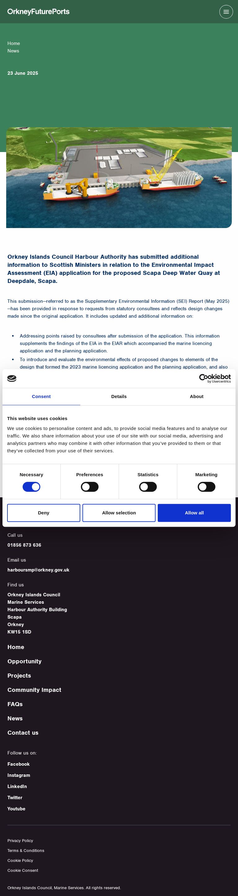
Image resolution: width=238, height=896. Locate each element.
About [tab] (197, 396)
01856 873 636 (24, 545)
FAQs (15, 704)
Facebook (18, 764)
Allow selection (119, 512)
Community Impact (34, 690)
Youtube (16, 809)
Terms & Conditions (25, 850)
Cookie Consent (22, 870)
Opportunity (24, 661)
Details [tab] (119, 396)
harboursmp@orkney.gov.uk (38, 570)
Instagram (18, 775)
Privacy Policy (20, 840)
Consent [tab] (41, 396)
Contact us (22, 733)
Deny (43, 512)
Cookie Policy (20, 860)
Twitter (14, 798)
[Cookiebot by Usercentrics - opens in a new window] (204, 378)
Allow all (194, 512)
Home (13, 43)
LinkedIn (17, 786)
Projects (19, 675)
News (15, 718)
